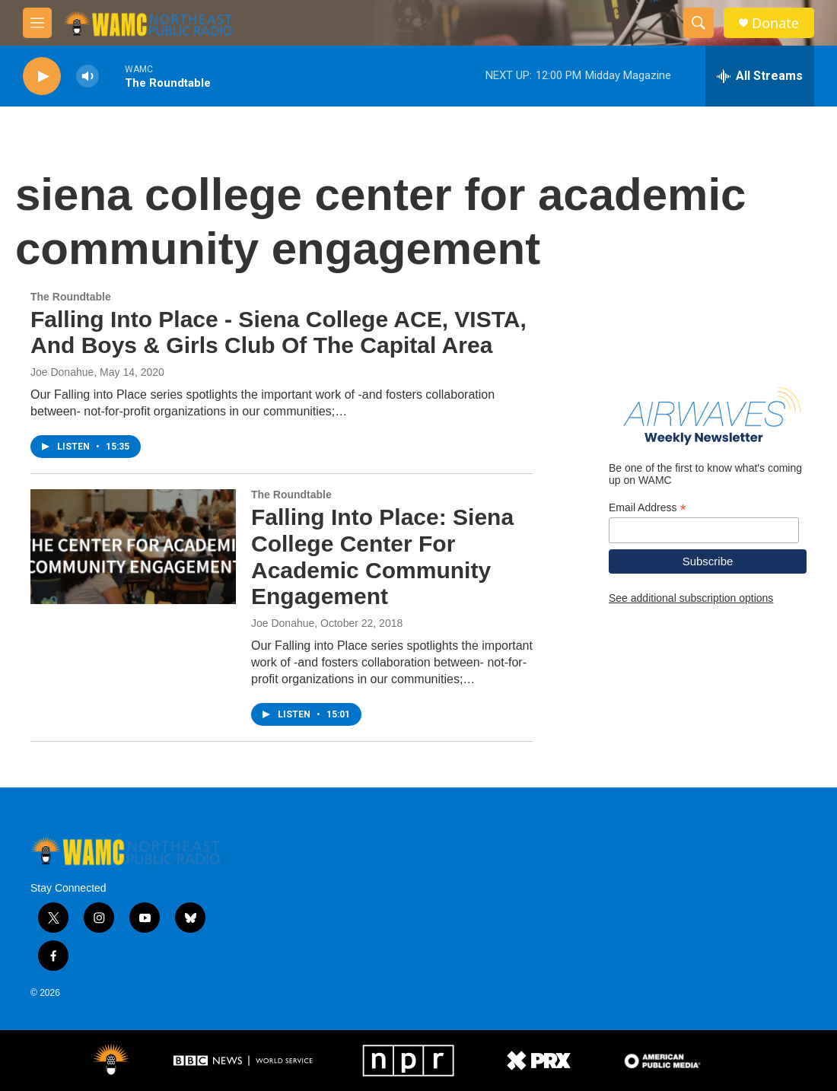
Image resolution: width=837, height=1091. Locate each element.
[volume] (87, 76)
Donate (775, 23)
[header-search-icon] (698, 23)
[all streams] (759, 76)
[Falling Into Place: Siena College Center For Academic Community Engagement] (133, 546)
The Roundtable (70, 297)
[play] (42, 76)
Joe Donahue (62, 372)
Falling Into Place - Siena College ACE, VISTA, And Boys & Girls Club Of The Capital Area (278, 332)
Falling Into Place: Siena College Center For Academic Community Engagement (382, 556)
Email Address (647, 508)
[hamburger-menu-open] (37, 23)
